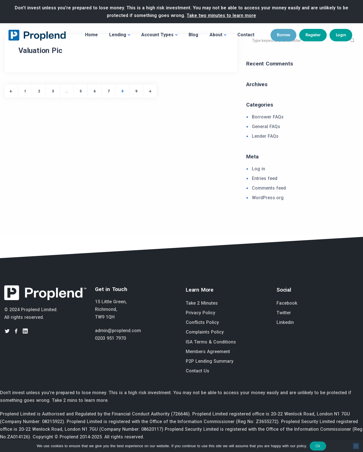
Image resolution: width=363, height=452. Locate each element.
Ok (317, 446)
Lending (117, 34)
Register (312, 35)
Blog (193, 34)
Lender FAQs (265, 136)
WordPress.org (268, 197)
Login (341, 35)
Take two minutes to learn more (221, 15)
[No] (356, 446)
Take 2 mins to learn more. (80, 400)
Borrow (283, 35)
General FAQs (266, 126)
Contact (245, 34)
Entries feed (264, 178)
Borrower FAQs (268, 117)
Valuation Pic (40, 50)
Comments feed (269, 188)
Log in (258, 168)
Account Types (157, 34)
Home (91, 34)
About (216, 34)
